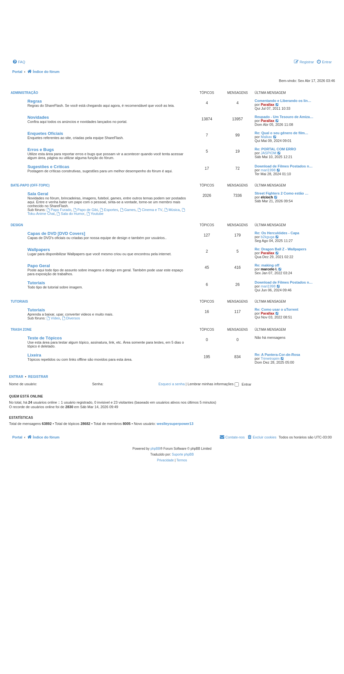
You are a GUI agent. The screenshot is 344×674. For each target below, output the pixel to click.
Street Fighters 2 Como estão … (282, 193)
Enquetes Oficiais (45, 133)
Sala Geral (37, 193)
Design (17, 225)
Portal (17, 72)
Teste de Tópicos (44, 338)
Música (172, 210)
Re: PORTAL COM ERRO (275, 149)
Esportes (109, 210)
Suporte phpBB (183, 454)
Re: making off (267, 265)
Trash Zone (21, 329)
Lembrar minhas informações (213, 384)
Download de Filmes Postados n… (284, 166)
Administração (24, 93)
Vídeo (53, 318)
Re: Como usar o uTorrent (276, 309)
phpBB (155, 448)
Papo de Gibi (85, 210)
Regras (34, 101)
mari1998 (268, 170)
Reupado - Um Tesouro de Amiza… (284, 117)
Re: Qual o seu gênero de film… (281, 133)
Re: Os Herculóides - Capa (277, 233)
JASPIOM (268, 153)
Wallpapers (38, 249)
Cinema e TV (149, 210)
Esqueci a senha (171, 384)
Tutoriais (36, 282)
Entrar (16, 376)
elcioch (267, 197)
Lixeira (34, 355)
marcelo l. (269, 269)
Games (128, 210)
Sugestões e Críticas (48, 166)
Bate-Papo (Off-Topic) (30, 185)
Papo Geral (38, 265)
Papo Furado (58, 210)
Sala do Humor (71, 214)
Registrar (38, 376)
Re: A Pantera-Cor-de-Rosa (277, 355)
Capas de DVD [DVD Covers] (56, 233)
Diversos (71, 318)
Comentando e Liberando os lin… (283, 101)
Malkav (266, 137)
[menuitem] (18, 62)
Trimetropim (270, 358)
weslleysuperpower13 (175, 424)
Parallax (267, 104)
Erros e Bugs (40, 149)
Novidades (38, 117)
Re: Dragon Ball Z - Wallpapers (280, 249)
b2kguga (267, 237)
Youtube (95, 214)
